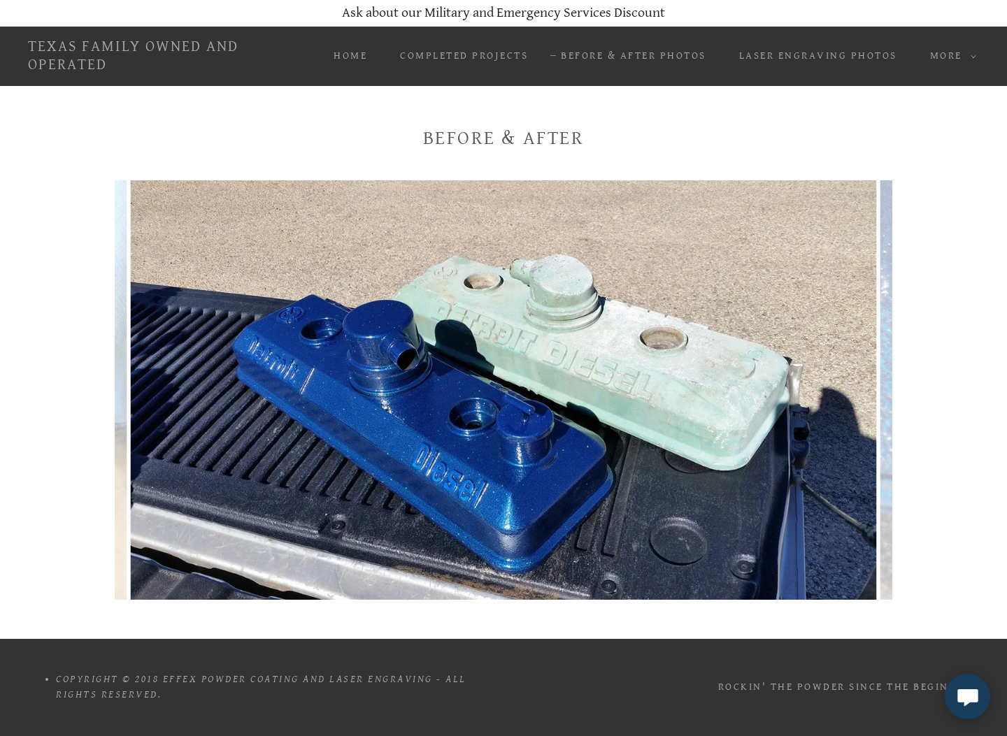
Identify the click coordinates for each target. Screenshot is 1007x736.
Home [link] (350, 56)
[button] (949, 56)
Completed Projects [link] (464, 56)
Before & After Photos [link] (633, 56)
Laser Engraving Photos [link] (818, 56)
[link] (159, 65)
